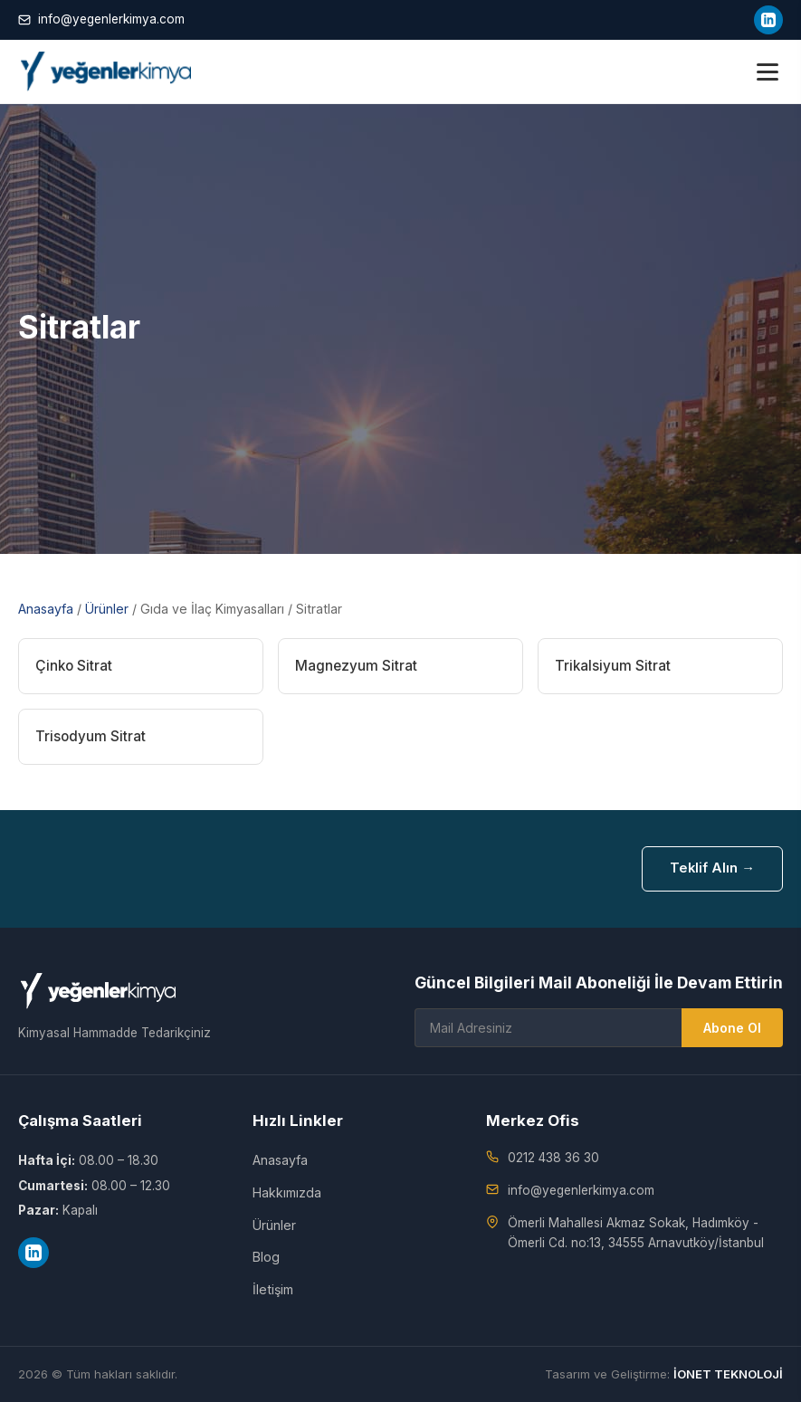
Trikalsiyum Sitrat (613, 665)
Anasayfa (45, 608)
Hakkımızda (287, 1192)
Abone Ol (732, 1027)
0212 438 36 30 (553, 1157)
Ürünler (107, 608)
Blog (266, 1256)
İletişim (273, 1289)
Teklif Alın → (712, 868)
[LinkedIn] (768, 19)
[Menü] (767, 72)
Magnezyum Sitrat (356, 665)
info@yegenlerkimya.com (101, 19)
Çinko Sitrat (73, 665)
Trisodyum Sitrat (90, 736)
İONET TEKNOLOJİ (728, 1374)
